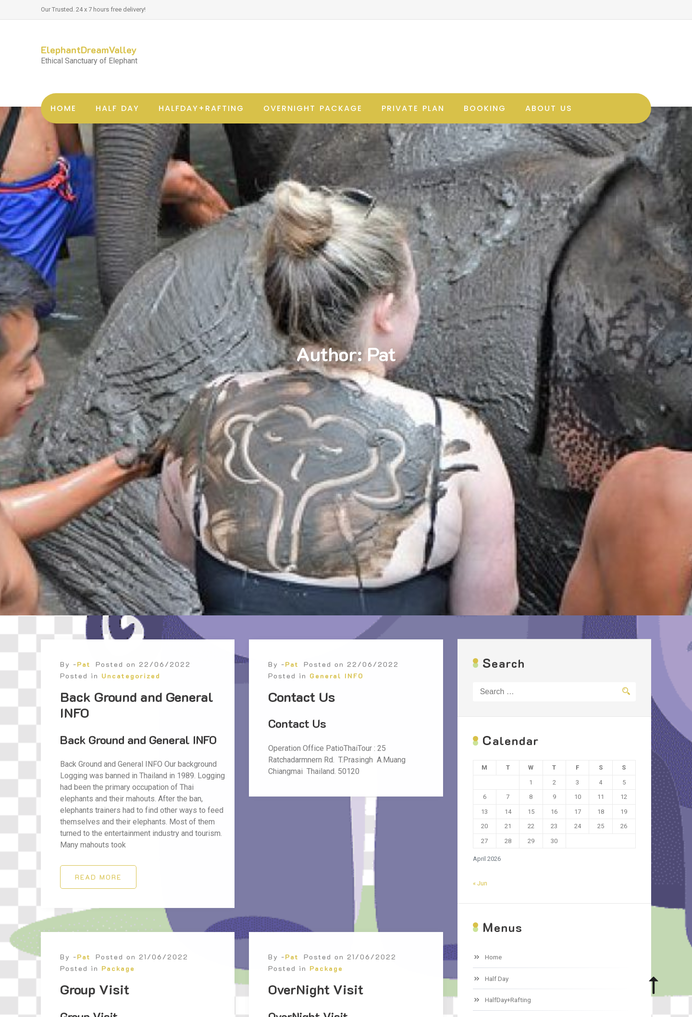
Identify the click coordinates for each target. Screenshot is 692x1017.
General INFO (336, 722)
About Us (548, 108)
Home (63, 108)
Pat (84, 711)
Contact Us (301, 743)
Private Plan (413, 108)
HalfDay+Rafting (201, 108)
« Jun (480, 883)
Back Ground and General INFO (136, 752)
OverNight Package (312, 108)
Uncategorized (131, 722)
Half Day (117, 108)
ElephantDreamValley (89, 49)
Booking (485, 108)
